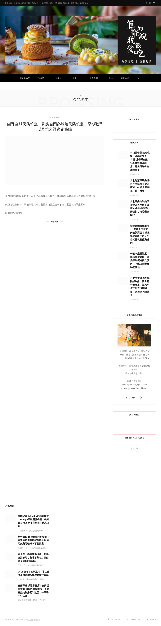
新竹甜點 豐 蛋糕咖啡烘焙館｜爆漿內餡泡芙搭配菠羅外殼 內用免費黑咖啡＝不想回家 (33, 540)
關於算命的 (25, 78)
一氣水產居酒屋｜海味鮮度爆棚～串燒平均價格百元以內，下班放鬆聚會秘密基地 (139, 260)
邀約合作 (125, 78)
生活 (111, 78)
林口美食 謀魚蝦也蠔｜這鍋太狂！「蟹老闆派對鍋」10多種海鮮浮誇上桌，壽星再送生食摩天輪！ (51, 3)
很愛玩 (58, 78)
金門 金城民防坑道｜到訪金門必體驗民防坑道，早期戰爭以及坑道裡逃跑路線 (54, 126)
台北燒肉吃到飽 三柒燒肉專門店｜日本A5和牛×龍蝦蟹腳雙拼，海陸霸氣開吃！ (140, 208)
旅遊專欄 (94, 78)
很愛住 (76, 78)
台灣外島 (55, 117)
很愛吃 (41, 78)
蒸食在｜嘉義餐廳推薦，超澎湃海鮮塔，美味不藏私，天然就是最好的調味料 (33, 557)
